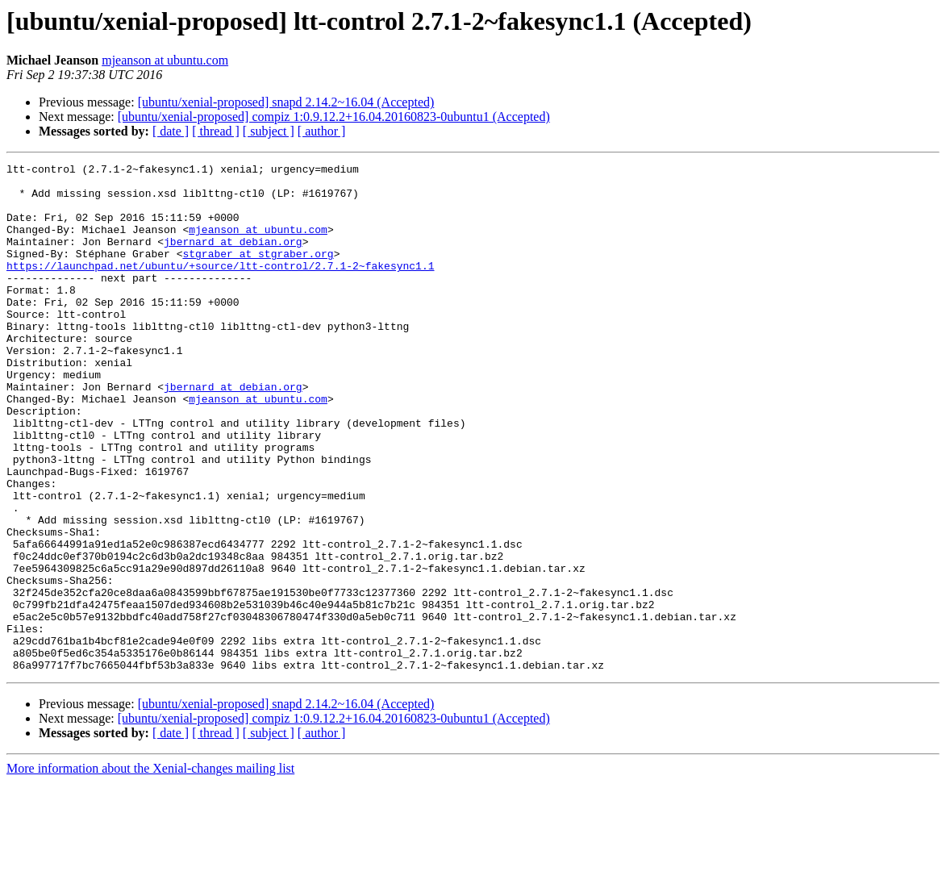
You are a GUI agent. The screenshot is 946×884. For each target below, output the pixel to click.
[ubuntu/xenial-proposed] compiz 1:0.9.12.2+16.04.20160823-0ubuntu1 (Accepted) (334, 116)
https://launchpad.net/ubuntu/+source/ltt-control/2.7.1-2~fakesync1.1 (220, 287)
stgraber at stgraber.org (257, 272)
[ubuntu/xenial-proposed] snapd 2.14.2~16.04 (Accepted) (286, 102)
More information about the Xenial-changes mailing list (150, 870)
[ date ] (170, 131)
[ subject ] (268, 131)
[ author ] (322, 131)
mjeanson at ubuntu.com (165, 60)
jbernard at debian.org (233, 258)
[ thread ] (216, 131)
